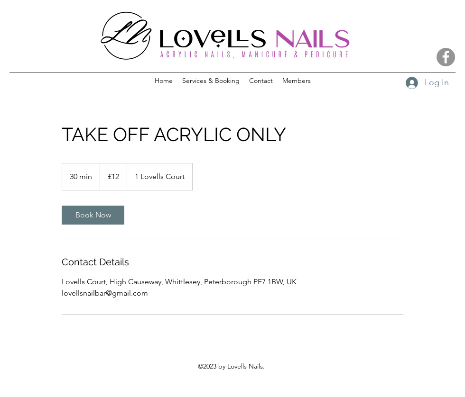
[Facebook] (446, 57)
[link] (93, 215)
